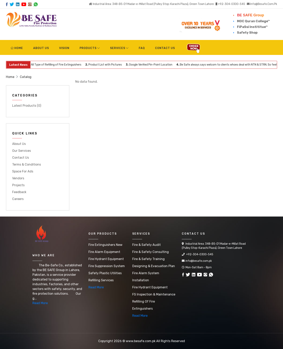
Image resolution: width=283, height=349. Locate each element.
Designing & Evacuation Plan (153, 266)
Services (119, 48)
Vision (64, 48)
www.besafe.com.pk (140, 341)
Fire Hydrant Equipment (106, 259)
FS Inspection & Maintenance (153, 294)
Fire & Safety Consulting (150, 252)
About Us (41, 48)
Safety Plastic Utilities (105, 273)
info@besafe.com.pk (263, 4)
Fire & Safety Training (148, 259)
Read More (40, 303)
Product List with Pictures (105, 64)
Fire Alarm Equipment (104, 252)
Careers (18, 199)
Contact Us (165, 48)
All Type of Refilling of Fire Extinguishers (56, 64)
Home (17, 48)
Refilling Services (101, 280)
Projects (18, 185)
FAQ (142, 48)
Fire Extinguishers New (105, 245)
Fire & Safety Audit (146, 245)
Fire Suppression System (106, 266)
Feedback (19, 192)
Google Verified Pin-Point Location (151, 64)
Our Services (21, 151)
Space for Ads (22, 171)
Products (90, 48)
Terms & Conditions (26, 164)
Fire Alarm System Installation (145, 276)
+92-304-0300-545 (231, 4)
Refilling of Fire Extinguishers (143, 305)
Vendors (18, 178)
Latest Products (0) (26, 105)
